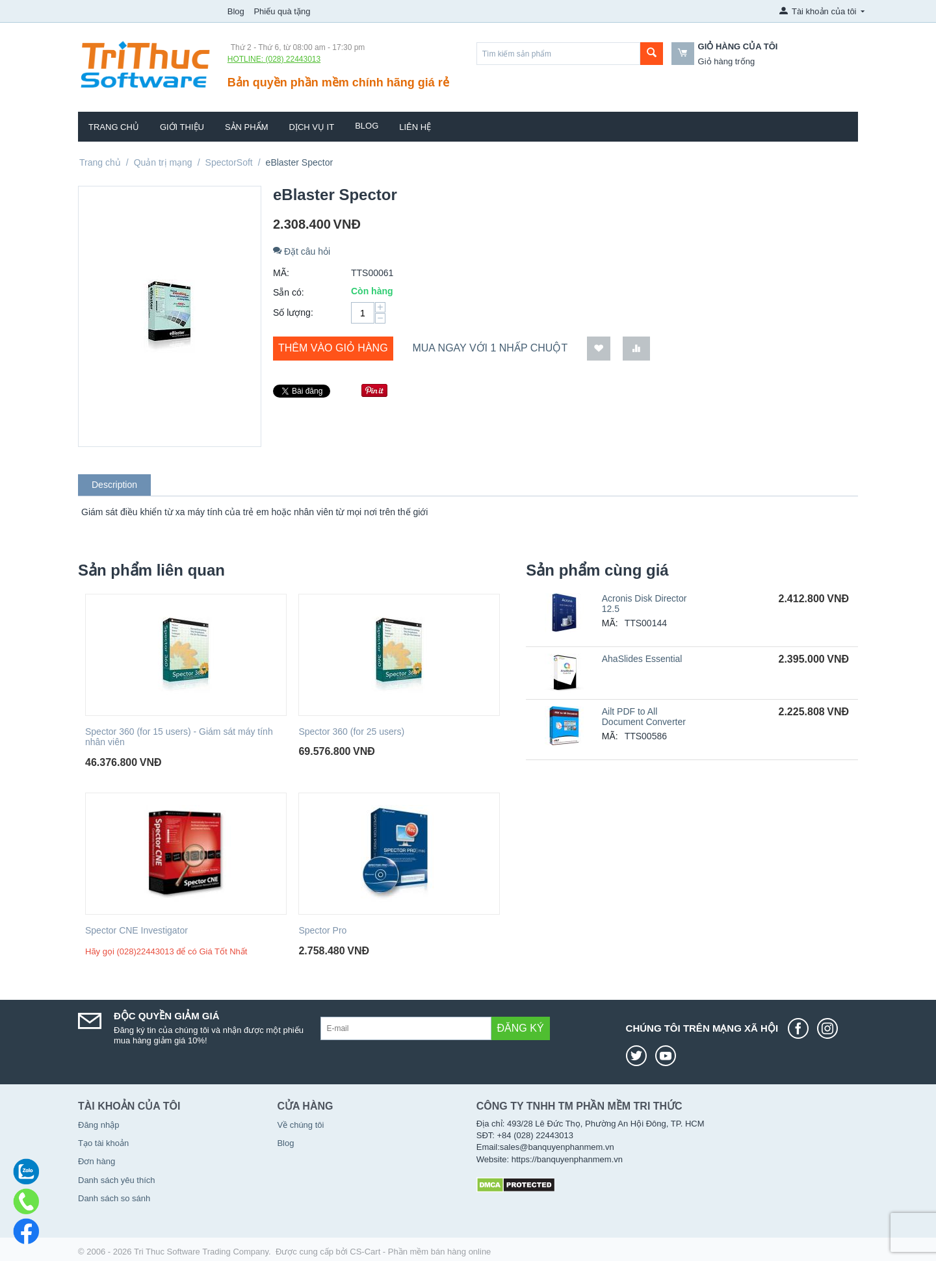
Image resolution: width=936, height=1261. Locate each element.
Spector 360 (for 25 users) (351, 731)
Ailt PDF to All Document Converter (644, 716)
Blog (236, 11)
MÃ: (281, 273)
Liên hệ (415, 127)
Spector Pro (322, 930)
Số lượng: (293, 312)
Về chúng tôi (300, 1125)
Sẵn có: (288, 292)
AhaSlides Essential (642, 659)
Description (114, 484)
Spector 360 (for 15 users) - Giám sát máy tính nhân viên (179, 737)
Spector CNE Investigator (136, 930)
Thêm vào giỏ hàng (333, 347)
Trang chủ (113, 127)
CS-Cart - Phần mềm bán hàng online (420, 1251)
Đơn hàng (96, 1161)
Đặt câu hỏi (301, 251)
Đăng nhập (98, 1125)
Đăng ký (520, 1028)
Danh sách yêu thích (116, 1180)
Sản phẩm (246, 127)
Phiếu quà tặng (282, 11)
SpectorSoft (229, 162)
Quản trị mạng (163, 162)
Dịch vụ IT (312, 127)
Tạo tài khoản (103, 1143)
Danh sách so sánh (114, 1198)
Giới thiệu (182, 127)
